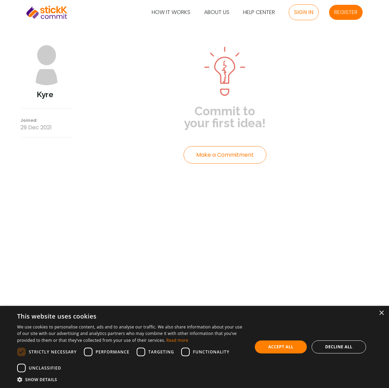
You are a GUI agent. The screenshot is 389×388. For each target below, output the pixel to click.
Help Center (259, 12)
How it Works (171, 12)
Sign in (303, 12)
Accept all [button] (280, 347)
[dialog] (194, 347)
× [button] (381, 313)
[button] (131, 379)
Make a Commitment (225, 155)
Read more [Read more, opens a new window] (177, 340)
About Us (216, 12)
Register (345, 12)
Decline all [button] (338, 347)
